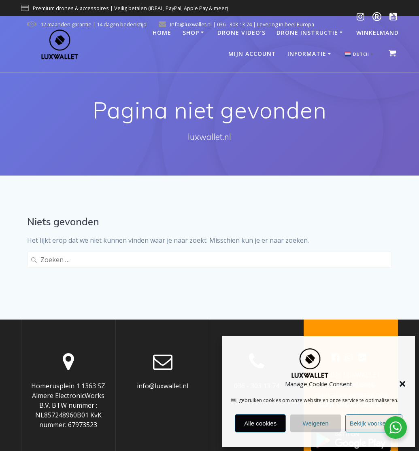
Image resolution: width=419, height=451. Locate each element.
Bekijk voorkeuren (374, 423)
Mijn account (252, 53)
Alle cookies (260, 423)
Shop (191, 32)
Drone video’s (241, 32)
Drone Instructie (307, 32)
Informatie (306, 53)
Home (162, 32)
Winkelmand (377, 32)
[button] (402, 384)
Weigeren (316, 423)
